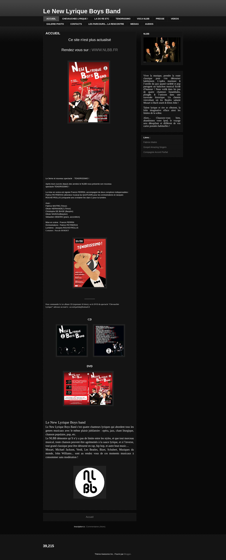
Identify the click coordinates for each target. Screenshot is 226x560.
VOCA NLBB (143, 18)
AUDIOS (149, 24)
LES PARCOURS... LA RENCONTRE (106, 24)
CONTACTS (76, 24)
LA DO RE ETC (101, 18)
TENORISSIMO (123, 18)
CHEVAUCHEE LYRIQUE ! (75, 18)
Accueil (89, 517)
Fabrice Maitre (150, 142)
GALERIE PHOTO (55, 24)
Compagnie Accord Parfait (155, 152)
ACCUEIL (51, 18)
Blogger (127, 554)
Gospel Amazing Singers (155, 147)
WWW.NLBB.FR (105, 50)
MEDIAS (134, 24)
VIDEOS (175, 18)
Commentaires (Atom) (95, 526)
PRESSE (160, 18)
